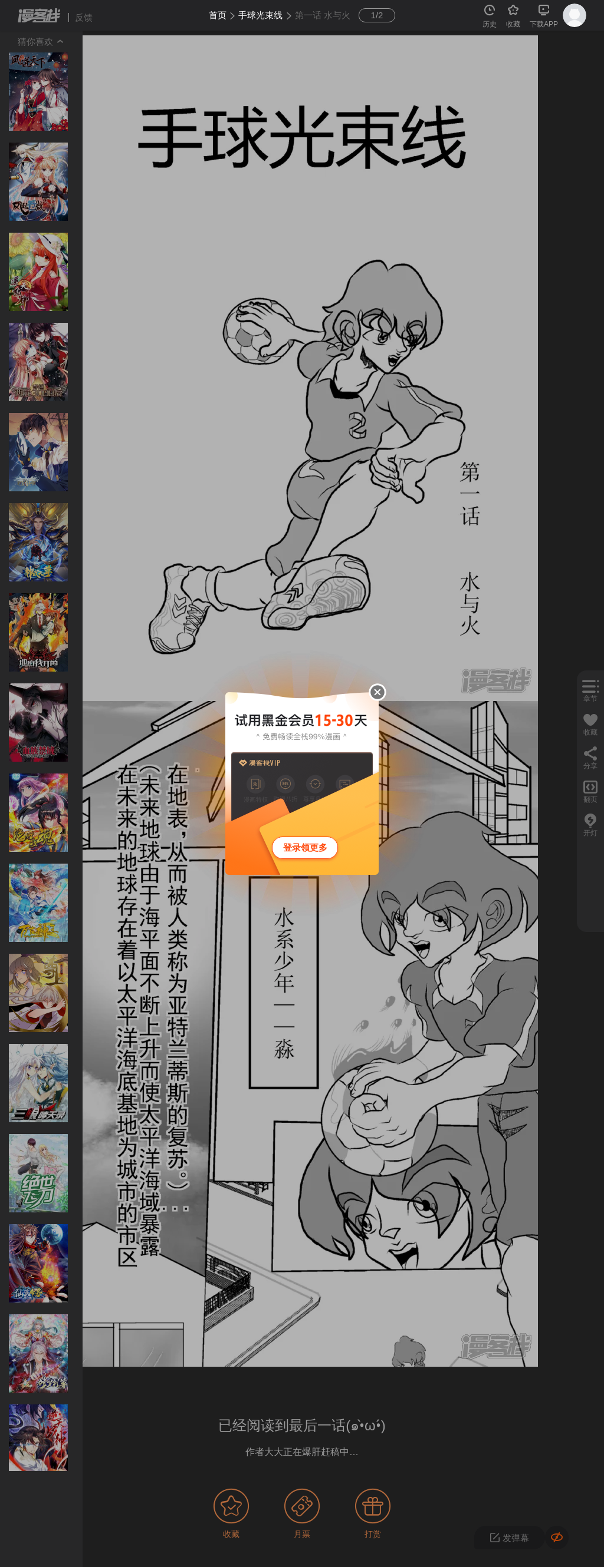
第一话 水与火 (322, 15)
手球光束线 (260, 15)
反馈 (84, 17)
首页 (217, 15)
